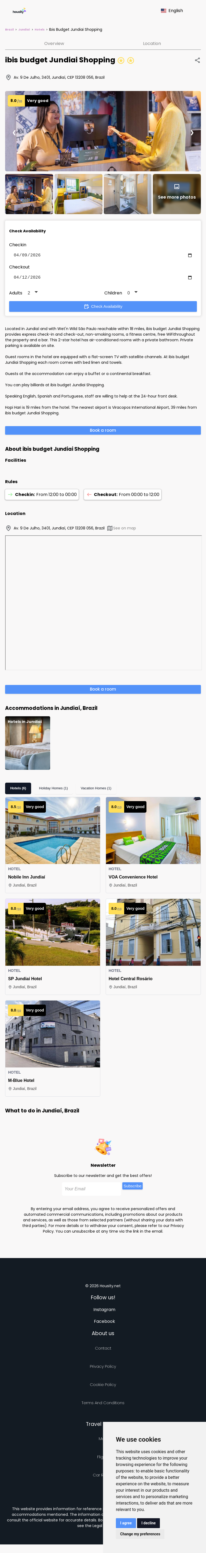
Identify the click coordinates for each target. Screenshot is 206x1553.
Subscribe (133, 1188)
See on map (121, 530)
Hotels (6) (18, 790)
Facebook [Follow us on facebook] (104, 1323)
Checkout (19, 268)
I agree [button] (126, 1523)
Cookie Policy (103, 1386)
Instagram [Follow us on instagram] (104, 1312)
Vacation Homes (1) (96, 790)
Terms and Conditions (103, 1405)
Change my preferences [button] (140, 1534)
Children (113, 295)
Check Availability (103, 309)
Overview (54, 43)
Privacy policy (103, 1368)
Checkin (17, 245)
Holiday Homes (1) (53, 790)
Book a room (103, 432)
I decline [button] (148, 1523)
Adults (15, 295)
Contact (103, 1350)
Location (152, 43)
